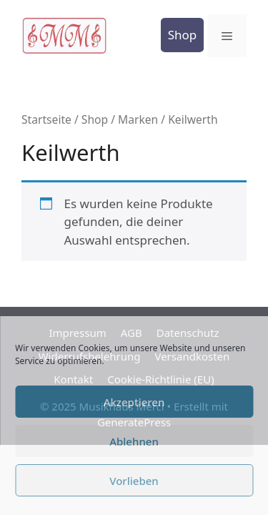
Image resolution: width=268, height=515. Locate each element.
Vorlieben (133, 481)
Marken (138, 119)
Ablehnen (134, 441)
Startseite (46, 119)
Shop (182, 34)
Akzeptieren (134, 402)
